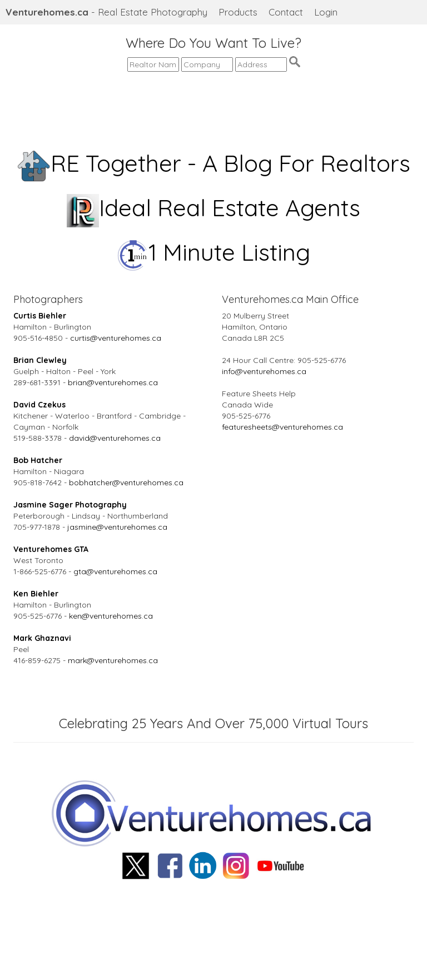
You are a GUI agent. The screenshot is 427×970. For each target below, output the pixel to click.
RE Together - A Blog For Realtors (213, 163)
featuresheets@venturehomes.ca (282, 427)
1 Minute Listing (214, 252)
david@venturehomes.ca (115, 438)
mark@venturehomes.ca (113, 660)
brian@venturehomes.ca (113, 382)
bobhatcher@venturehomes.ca (126, 482)
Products (238, 12)
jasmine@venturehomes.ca (117, 527)
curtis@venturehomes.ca (115, 338)
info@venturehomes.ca (264, 371)
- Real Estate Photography (106, 12)
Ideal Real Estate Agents (214, 207)
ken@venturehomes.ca (111, 616)
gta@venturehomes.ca (115, 571)
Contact (286, 12)
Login (325, 12)
